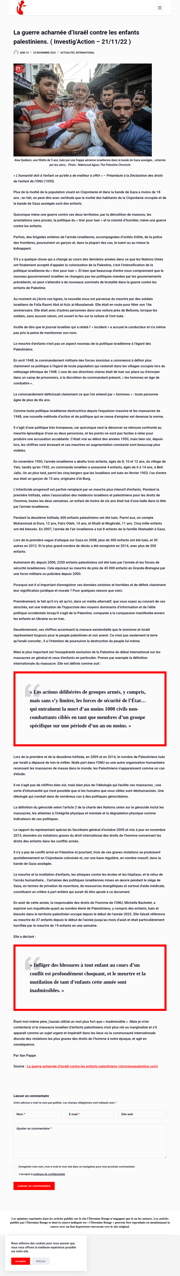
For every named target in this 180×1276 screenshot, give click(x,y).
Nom (21, 1114)
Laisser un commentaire (34, 1186)
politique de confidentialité (49, 1174)
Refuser (40, 1261)
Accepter (20, 1261)
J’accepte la (42, 1174)
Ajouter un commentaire (34, 1128)
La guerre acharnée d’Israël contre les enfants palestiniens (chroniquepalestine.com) (92, 1066)
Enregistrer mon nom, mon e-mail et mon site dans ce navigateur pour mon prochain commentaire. (77, 1166)
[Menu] (160, 8)
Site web (127, 1114)
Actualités (67, 52)
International (85, 52)
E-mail (74, 1114)
